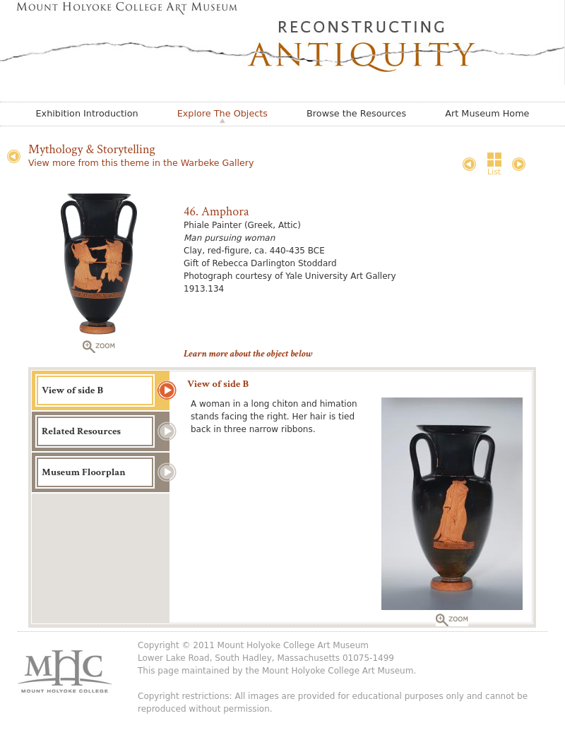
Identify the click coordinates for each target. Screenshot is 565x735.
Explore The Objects (222, 113)
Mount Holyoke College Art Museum (337, 671)
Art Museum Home (487, 113)
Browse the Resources (356, 113)
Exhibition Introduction (87, 113)
